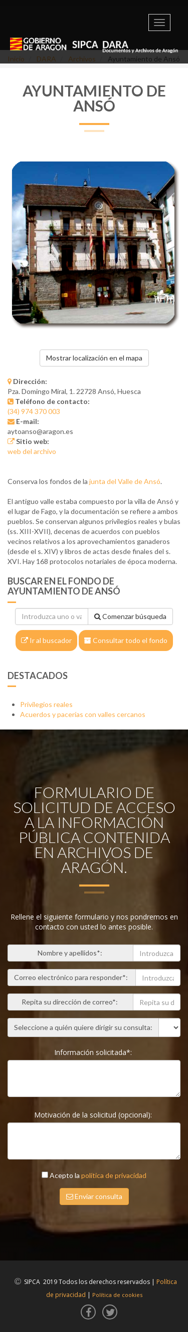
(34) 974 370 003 (34, 411)
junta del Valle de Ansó (124, 481)
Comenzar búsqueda (130, 616)
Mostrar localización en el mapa (94, 358)
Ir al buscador (46, 640)
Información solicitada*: (94, 1052)
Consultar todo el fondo (125, 640)
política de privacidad (113, 1175)
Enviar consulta (94, 1196)
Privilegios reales (46, 704)
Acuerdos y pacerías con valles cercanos (82, 714)
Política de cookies (117, 1294)
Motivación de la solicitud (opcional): (94, 1115)
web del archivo (32, 451)
